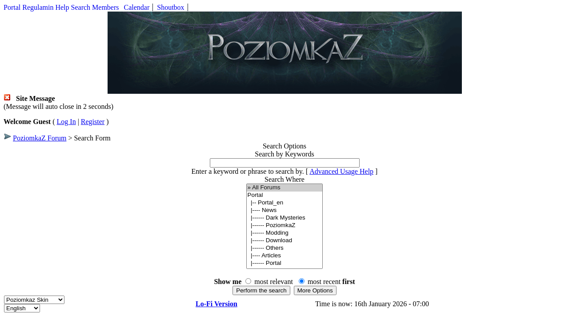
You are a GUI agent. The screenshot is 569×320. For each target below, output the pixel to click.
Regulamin (37, 7)
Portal (12, 7)
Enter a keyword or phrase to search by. (248, 171)
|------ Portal (285, 263)
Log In (66, 121)
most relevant (273, 281)
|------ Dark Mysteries (285, 218)
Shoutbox (170, 7)
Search (81, 7)
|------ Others (285, 248)
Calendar (137, 7)
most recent (331, 281)
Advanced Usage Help (341, 171)
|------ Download (285, 240)
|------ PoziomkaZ (285, 225)
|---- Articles (285, 256)
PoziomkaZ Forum (39, 138)
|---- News (285, 210)
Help (62, 7)
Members (105, 7)
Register (92, 121)
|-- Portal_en (285, 203)
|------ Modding (285, 233)
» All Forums (285, 188)
